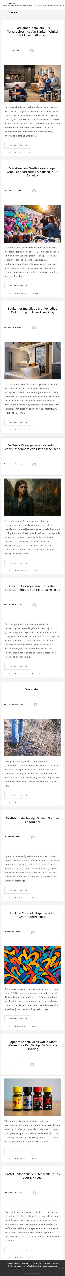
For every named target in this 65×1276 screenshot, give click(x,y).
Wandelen (32, 689)
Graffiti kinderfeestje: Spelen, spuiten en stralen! (32, 820)
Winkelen (23, 293)
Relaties (22, 898)
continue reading (18, 145)
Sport (21, 802)
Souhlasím (32, 1270)
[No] (62, 1268)
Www (21, 153)
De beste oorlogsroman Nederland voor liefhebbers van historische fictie (32, 447)
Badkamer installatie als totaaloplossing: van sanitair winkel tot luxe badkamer (32, 31)
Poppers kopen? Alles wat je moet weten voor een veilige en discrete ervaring (32, 1045)
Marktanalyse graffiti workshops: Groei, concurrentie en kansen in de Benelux (32, 171)
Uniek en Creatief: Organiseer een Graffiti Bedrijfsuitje (32, 915)
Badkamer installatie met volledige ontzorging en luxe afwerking (32, 310)
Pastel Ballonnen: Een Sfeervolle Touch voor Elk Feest (32, 1176)
